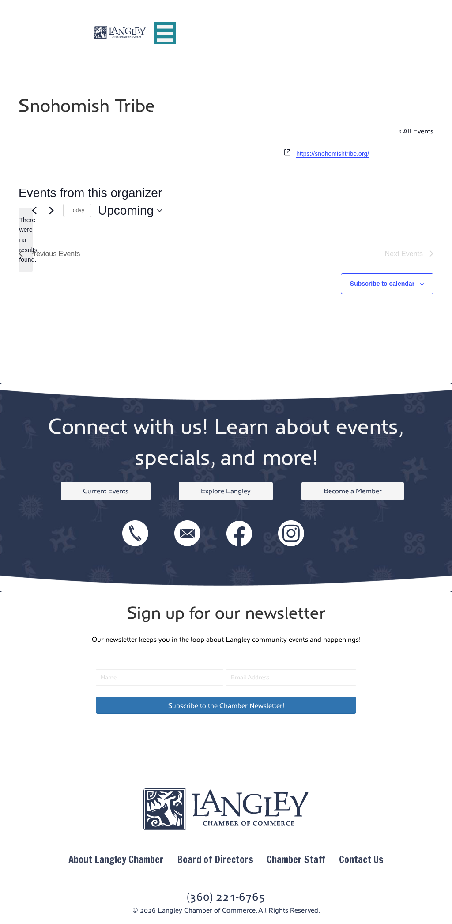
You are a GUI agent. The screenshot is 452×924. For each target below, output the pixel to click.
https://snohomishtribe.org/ (332, 153)
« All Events (415, 131)
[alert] (26, 240)
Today (77, 210)
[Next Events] (51, 210)
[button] (226, 705)
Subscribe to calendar (382, 283)
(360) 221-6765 (226, 896)
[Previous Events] (34, 210)
